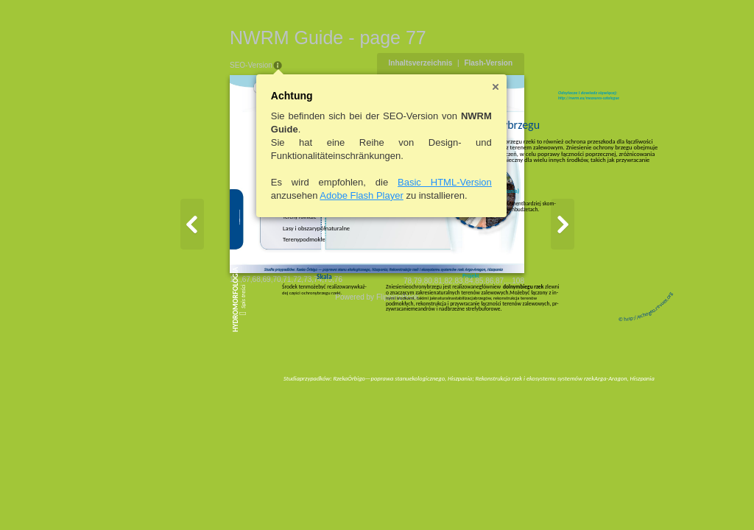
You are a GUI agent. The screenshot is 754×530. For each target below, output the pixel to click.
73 (226, 390)
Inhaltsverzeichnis (503, 63)
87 (582, 391)
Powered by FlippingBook (376, 407)
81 (520, 391)
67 (164, 390)
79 (500, 391)
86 (572, 391)
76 (256, 390)
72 (215, 390)
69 (184, 390)
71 (205, 390)
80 (510, 391)
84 (551, 391)
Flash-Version (570, 63)
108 (600, 391)
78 (489, 391)
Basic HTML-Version (363, 182)
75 (246, 390)
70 (195, 390)
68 (174, 390)
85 (561, 391)
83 (541, 391)
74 (236, 390)
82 (530, 391)
